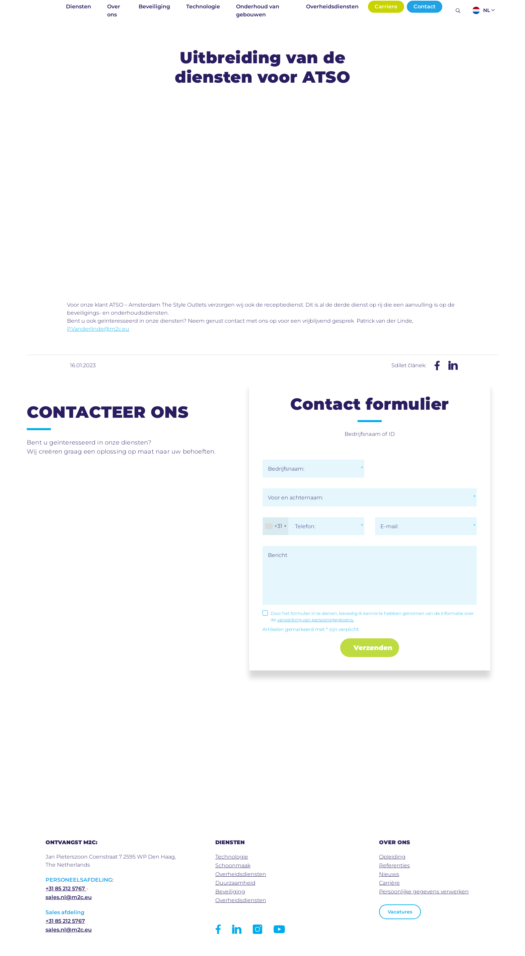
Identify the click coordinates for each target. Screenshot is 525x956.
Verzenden (373, 648)
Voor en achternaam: (295, 497)
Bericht (277, 555)
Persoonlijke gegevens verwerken (424, 891)
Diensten (78, 6)
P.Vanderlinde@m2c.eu (98, 329)
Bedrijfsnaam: (286, 469)
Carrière (389, 883)
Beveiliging (154, 6)
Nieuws (389, 874)
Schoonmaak (232, 865)
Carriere (386, 6)
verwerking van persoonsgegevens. (315, 619)
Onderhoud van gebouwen (257, 10)
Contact (425, 6)
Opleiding (392, 857)
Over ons (113, 10)
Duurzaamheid (235, 883)
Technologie (203, 6)
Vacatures (400, 912)
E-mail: (389, 526)
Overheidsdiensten (332, 6)
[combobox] (275, 526)
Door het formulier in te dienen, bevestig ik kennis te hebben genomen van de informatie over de (372, 617)
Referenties (394, 865)
